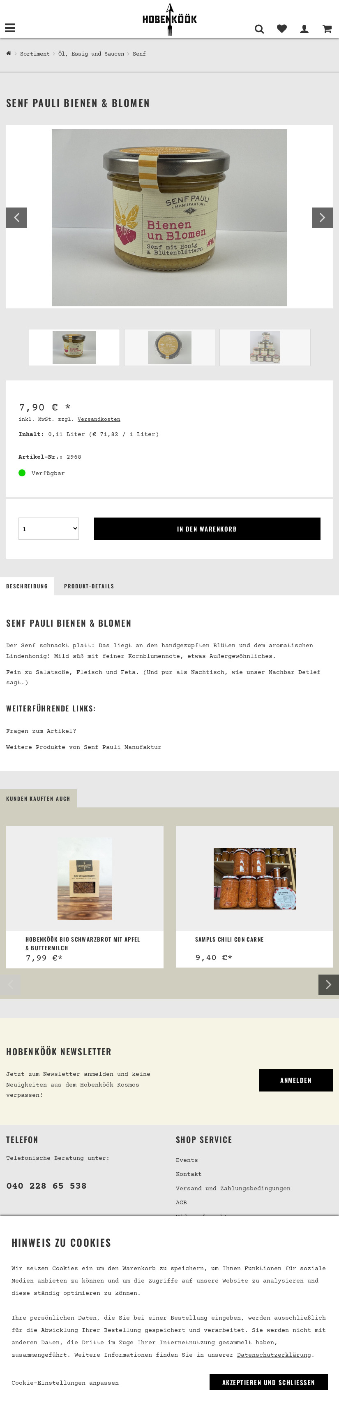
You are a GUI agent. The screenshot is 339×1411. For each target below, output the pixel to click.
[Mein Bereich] (304, 29)
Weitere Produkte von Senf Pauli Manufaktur (83, 747)
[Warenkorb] (327, 29)
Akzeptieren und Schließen (268, 1382)
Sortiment (35, 54)
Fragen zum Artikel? (41, 731)
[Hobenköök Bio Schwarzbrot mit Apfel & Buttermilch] (85, 878)
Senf (139, 54)
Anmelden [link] (295, 1079)
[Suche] (259, 29)
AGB (181, 1203)
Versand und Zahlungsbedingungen (233, 1188)
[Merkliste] (281, 29)
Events (187, 1160)
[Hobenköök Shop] (9, 53)
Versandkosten (99, 419)
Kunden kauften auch (38, 798)
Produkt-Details (89, 586)
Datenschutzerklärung (274, 1355)
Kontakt (189, 1174)
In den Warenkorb (207, 528)
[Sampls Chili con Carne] (255, 879)
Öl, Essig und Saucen (91, 54)
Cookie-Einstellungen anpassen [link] (65, 1383)
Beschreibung (27, 586)
